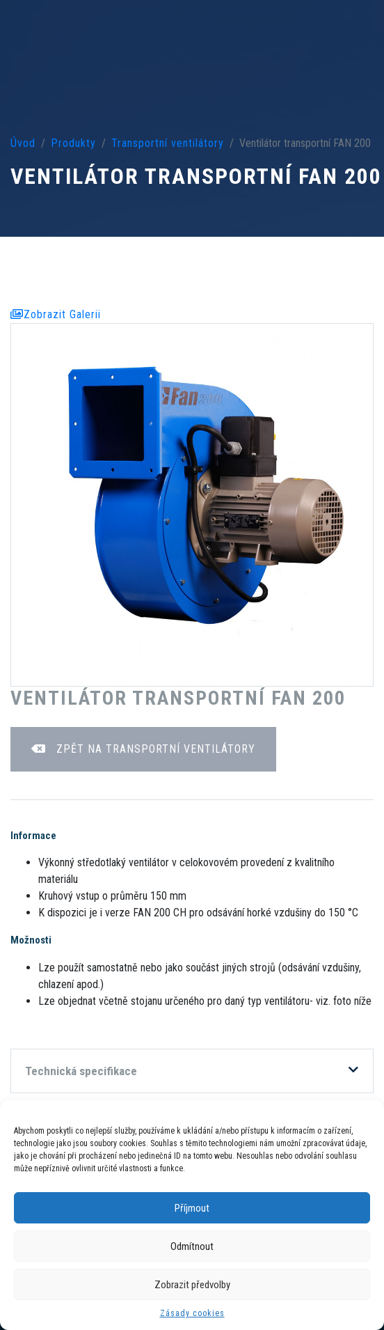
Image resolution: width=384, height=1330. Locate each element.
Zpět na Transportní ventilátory (143, 749)
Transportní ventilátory (167, 143)
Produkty (73, 143)
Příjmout (192, 1208)
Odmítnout (192, 1246)
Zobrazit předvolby (192, 1284)
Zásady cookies (192, 1313)
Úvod (22, 143)
